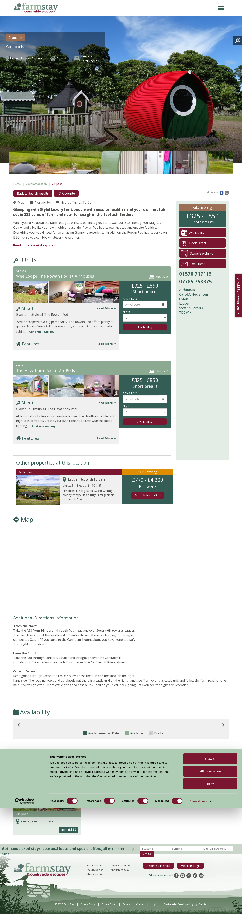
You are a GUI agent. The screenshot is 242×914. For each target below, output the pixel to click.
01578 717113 (195, 273)
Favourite (66, 193)
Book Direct (193, 243)
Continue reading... (42, 331)
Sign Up (147, 853)
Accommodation (36, 184)
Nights (126, 311)
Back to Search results (33, 193)
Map (18, 202)
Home (17, 184)
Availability (40, 202)
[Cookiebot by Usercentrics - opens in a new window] (24, 906)
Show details (198, 906)
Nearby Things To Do (74, 202)
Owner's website (197, 253)
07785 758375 (195, 281)
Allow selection (210, 876)
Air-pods (33, 245)
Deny (210, 889)
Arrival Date (130, 298)
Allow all (210, 864)
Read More (106, 308)
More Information (148, 495)
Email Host (193, 263)
